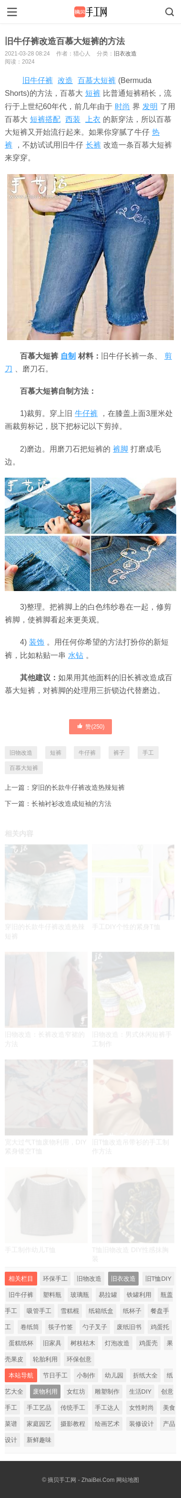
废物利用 (45, 1391)
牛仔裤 (86, 413)
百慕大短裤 (97, 80)
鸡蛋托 (160, 1327)
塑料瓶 (52, 1294)
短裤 (93, 93)
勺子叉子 (94, 1327)
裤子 (119, 752)
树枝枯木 (82, 1343)
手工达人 (107, 1407)
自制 (68, 356)
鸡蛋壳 (148, 1343)
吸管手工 (39, 1310)
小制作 (86, 1375)
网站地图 (127, 1480)
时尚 (122, 106)
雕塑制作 (107, 1391)
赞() (90, 726)
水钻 (75, 655)
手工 (148, 752)
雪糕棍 (69, 1310)
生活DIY (140, 1391)
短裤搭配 (45, 119)
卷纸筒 (29, 1327)
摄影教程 (72, 1423)
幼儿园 (114, 1375)
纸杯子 (132, 1310)
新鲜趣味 (39, 1439)
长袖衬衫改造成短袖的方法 (71, 803)
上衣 (93, 119)
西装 (72, 119)
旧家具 (52, 1343)
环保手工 (55, 1278)
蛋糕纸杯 (21, 1343)
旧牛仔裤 (37, 80)
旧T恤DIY (158, 1278)
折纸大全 (145, 1375)
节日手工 (55, 1375)
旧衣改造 (125, 53)
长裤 (93, 145)
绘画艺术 (107, 1423)
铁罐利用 (139, 1294)
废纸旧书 (129, 1327)
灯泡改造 (117, 1343)
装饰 (36, 642)
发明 (150, 106)
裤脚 (120, 449)
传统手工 (72, 1407)
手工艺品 (39, 1407)
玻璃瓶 (79, 1294)
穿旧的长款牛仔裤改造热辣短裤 (78, 787)
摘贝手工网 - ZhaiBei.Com (81, 1480)
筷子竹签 (60, 1327)
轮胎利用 (45, 1359)
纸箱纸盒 (101, 1310)
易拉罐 (108, 1294)
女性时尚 (141, 1407)
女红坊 (76, 1391)
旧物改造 (21, 752)
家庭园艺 (39, 1423)
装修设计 (141, 1423)
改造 (65, 80)
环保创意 (79, 1359)
